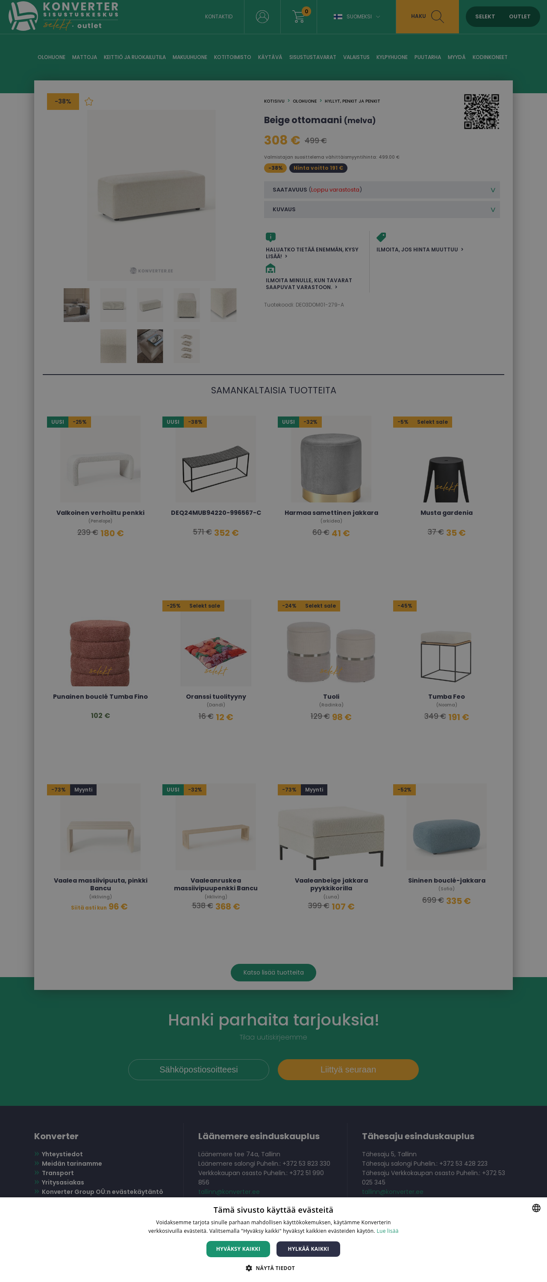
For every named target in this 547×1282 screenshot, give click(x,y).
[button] (273, 1268)
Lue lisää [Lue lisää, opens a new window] (387, 1231)
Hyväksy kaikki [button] (238, 1248)
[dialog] (273, 641)
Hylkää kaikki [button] (308, 1248)
